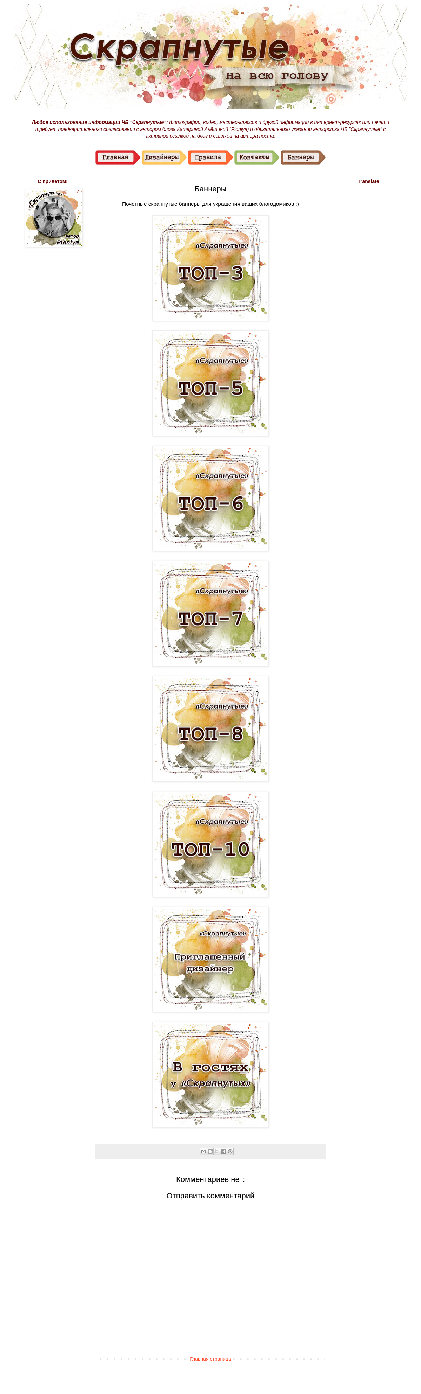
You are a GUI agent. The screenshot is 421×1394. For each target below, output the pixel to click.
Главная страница (210, 1359)
